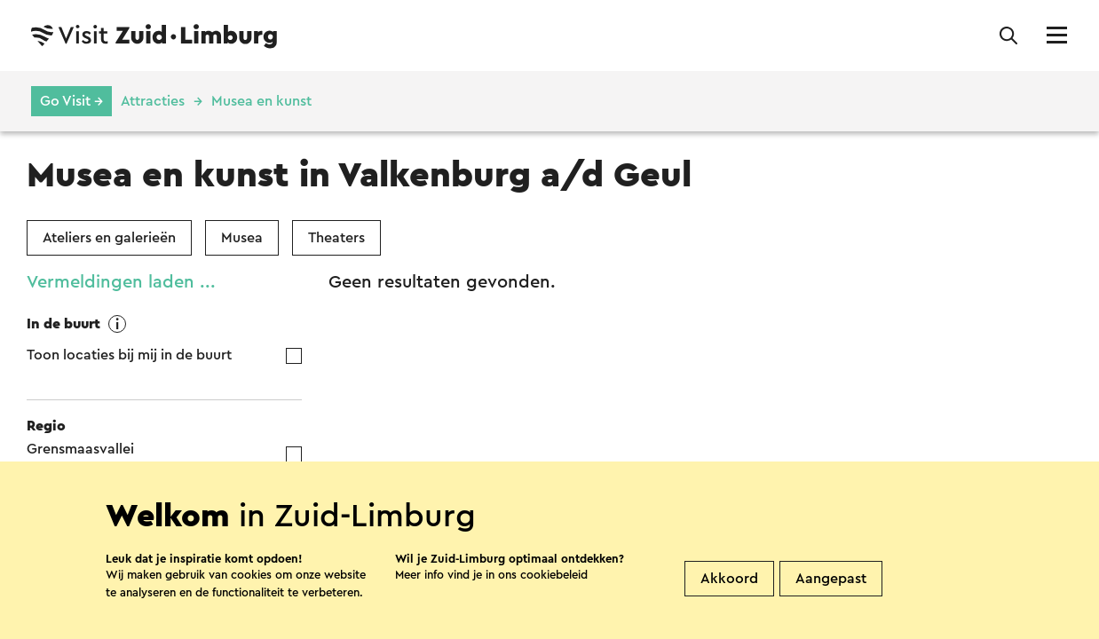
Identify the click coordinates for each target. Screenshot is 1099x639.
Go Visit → (71, 101)
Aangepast (830, 588)
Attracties (153, 101)
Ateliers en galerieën (109, 238)
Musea (242, 238)
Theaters (336, 238)
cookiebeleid (554, 584)
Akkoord (729, 588)
